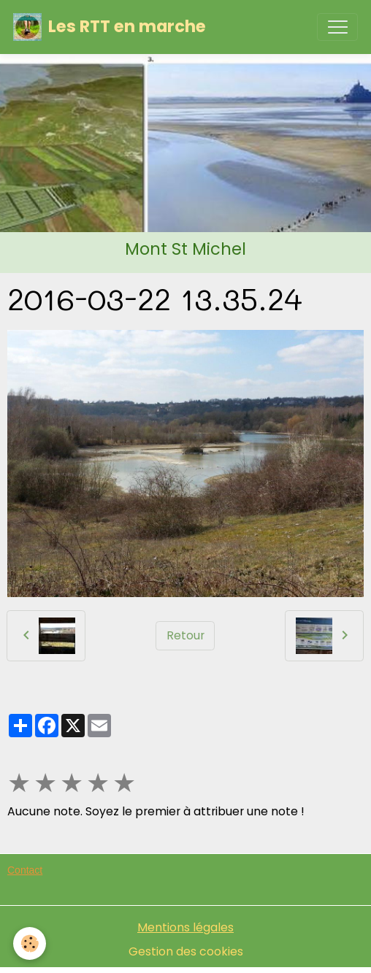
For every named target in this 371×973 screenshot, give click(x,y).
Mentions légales (185, 927)
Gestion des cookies (186, 951)
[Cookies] (29, 943)
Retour (185, 635)
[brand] (109, 27)
